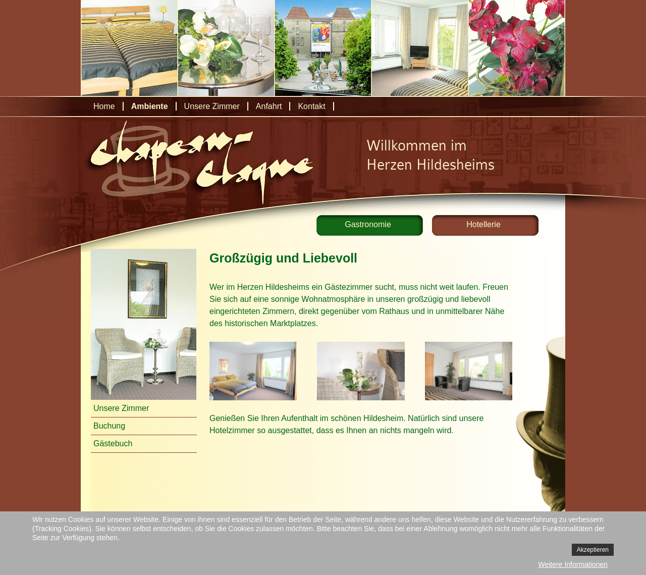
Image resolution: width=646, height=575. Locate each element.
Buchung (109, 426)
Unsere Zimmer (212, 106)
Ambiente (149, 106)
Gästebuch (112, 443)
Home (104, 106)
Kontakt (311, 106)
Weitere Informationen (573, 564)
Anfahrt (269, 106)
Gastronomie (368, 224)
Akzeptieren (593, 549)
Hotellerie (483, 224)
